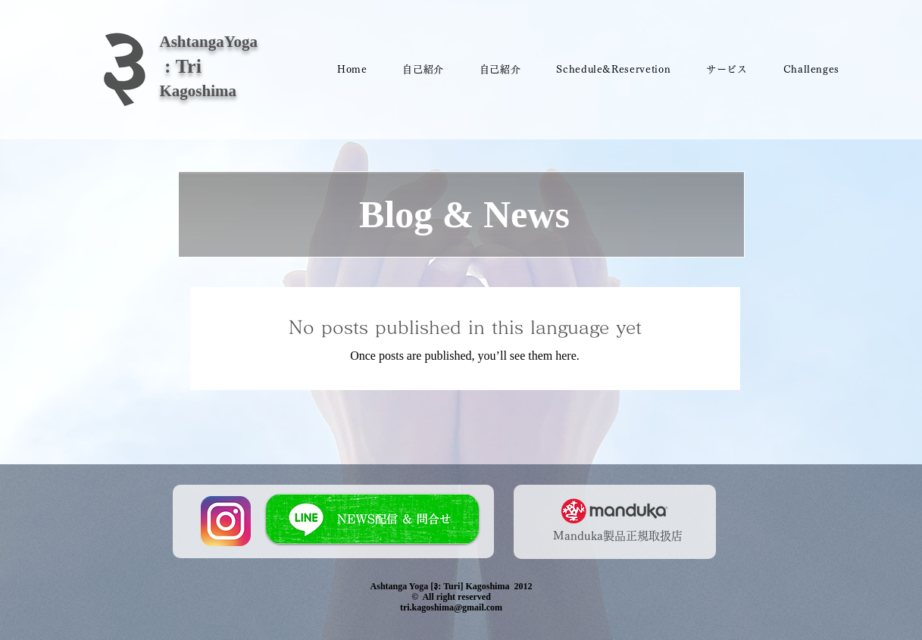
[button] (613, 69)
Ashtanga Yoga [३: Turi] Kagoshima (440, 586)
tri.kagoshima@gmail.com (451, 607)
